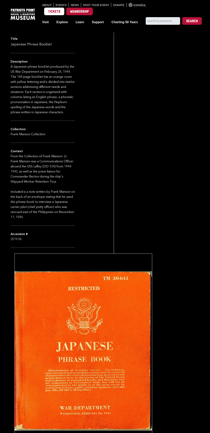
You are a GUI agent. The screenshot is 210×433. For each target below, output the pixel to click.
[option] (90, 388)
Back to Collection (108, 407)
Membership (79, 12)
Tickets (54, 12)
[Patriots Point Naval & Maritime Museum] (23, 14)
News (75, 5)
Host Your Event (96, 5)
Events (61, 5)
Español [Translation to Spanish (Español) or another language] (137, 5)
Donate (118, 5)
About (47, 5)
